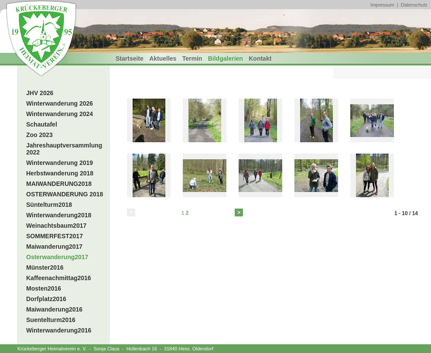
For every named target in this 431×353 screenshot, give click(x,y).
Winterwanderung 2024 (59, 113)
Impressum (382, 4)
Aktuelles (162, 58)
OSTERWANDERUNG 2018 (64, 194)
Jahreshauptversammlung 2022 (64, 149)
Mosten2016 (43, 288)
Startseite (130, 58)
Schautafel (41, 124)
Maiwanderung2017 (54, 246)
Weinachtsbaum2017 (56, 225)
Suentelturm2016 (50, 319)
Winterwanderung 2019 (59, 162)
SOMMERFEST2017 (54, 236)
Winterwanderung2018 (58, 215)
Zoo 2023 (39, 134)
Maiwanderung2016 (54, 309)
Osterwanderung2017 (57, 257)
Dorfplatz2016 (46, 298)
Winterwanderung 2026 (59, 103)
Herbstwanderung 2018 (59, 173)
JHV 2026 (39, 92)
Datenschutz (414, 4)
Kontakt (260, 58)
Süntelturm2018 (49, 204)
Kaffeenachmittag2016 (58, 277)
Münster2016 (45, 267)
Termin (192, 58)
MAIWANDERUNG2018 (59, 183)
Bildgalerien (225, 58)
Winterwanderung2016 (58, 330)
